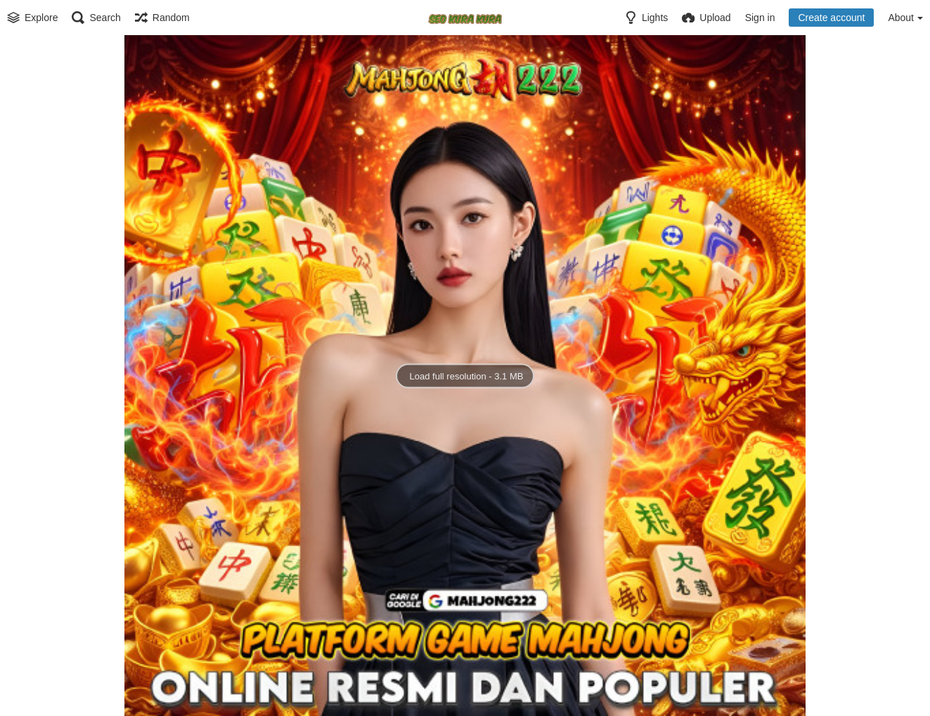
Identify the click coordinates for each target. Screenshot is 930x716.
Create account (831, 17)
